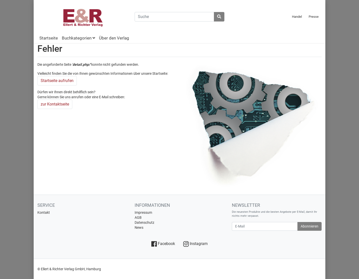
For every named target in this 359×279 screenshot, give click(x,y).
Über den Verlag (114, 38)
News (139, 228)
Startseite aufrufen (57, 80)
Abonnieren (309, 226)
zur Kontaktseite (55, 104)
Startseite (48, 38)
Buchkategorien (78, 38)
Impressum (143, 212)
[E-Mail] (265, 226)
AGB (138, 218)
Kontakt (43, 212)
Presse (314, 16)
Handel (297, 16)
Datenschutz (144, 222)
